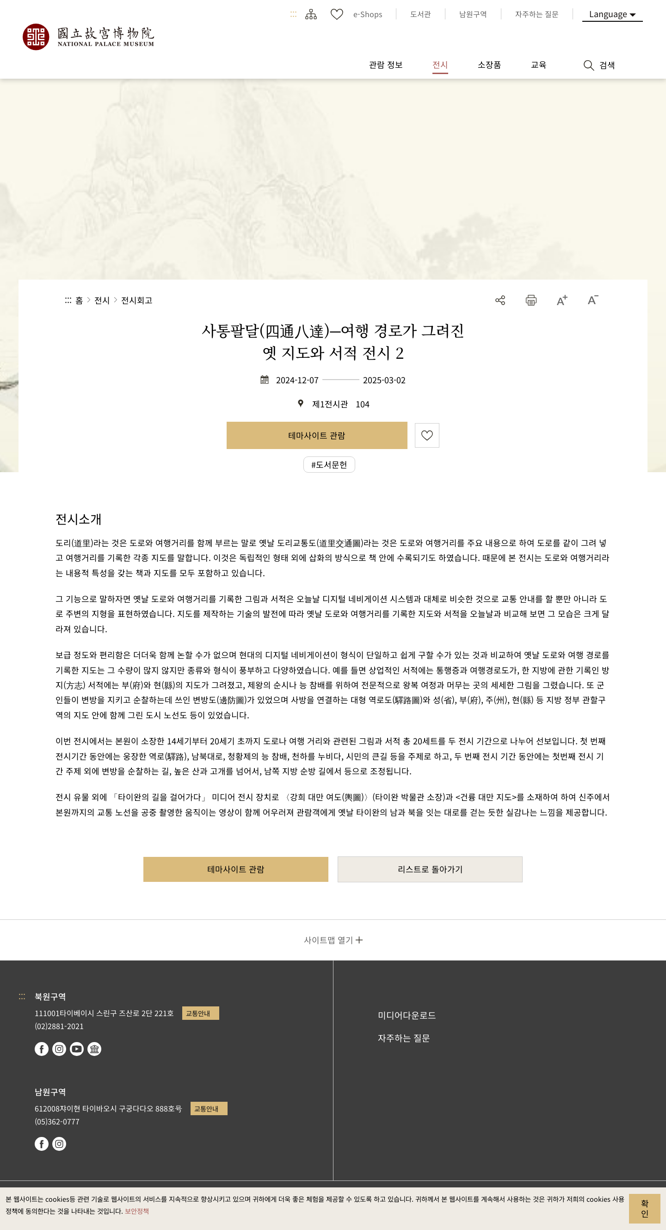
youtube (77, 1049)
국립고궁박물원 (87, 37)
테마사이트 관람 (316, 435)
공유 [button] (500, 300)
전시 (102, 300)
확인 (645, 1208)
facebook (42, 1049)
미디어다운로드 (407, 1015)
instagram (59, 1049)
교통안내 (198, 1013)
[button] (531, 300)
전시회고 (137, 300)
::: (293, 14)
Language (608, 13)
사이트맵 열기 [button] (328, 940)
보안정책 (137, 1211)
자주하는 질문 (404, 1037)
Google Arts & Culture (94, 1049)
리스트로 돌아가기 (430, 869)
